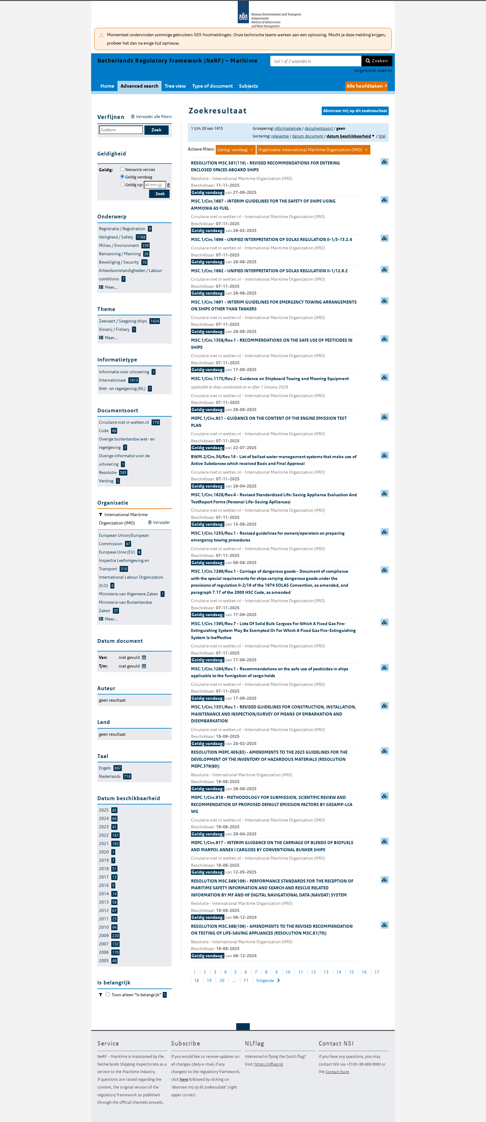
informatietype (288, 128)
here (184, 1079)
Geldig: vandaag (232, 149)
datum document (307, 136)
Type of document (212, 86)
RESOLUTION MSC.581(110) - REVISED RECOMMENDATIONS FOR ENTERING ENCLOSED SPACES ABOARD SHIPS (274, 178)
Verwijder (161, 522)
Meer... (111, 287)
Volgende (265, 980)
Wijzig (144, 656)
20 (221, 980)
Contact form (337, 1071)
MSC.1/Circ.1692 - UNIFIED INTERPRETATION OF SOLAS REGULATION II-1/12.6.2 (274, 282)
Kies (169, 184)
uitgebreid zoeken (373, 70)
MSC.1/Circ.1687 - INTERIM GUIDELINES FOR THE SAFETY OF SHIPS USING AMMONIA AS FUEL (274, 216)
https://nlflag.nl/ (268, 1064)
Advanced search (139, 86)
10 (287, 972)
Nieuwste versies (140, 169)
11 (300, 972)
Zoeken (380, 61)
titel (382, 136)
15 (351, 972)
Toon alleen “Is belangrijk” (139, 994)
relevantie (280, 136)
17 (376, 972)
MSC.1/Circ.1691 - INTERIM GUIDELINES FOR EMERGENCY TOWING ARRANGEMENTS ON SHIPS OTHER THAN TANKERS (274, 317)
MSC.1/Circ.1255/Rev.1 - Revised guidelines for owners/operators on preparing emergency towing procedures (274, 548)
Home (107, 86)
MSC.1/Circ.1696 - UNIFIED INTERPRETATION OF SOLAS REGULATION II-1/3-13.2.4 (274, 251)
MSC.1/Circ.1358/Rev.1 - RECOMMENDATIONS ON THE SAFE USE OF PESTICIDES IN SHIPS (274, 355)
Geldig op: (134, 184)
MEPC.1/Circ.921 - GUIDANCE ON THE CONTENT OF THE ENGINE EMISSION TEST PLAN (274, 433)
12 (313, 972)
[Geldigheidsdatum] (155, 185)
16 (364, 972)
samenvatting (385, 161)
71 (246, 980)
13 (326, 972)
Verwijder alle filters (154, 116)
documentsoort (319, 128)
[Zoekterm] (315, 61)
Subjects (248, 86)
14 (338, 972)
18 (196, 980)
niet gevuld (129, 657)
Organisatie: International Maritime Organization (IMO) (310, 149)
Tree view (175, 86)
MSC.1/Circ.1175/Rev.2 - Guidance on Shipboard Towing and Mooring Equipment (274, 394)
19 (209, 980)
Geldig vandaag (138, 177)
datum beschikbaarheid (349, 136)
